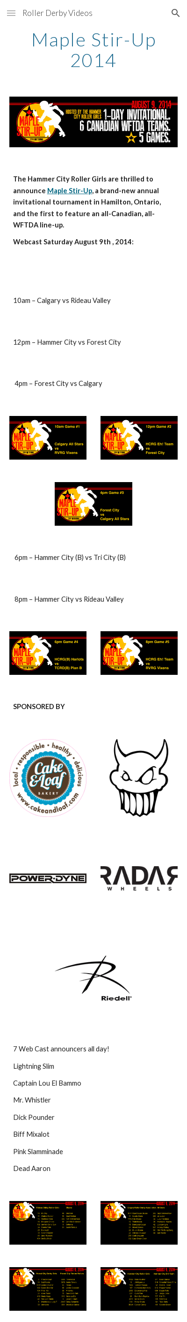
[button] (11, 13)
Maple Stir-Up (69, 191)
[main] (93, 49)
